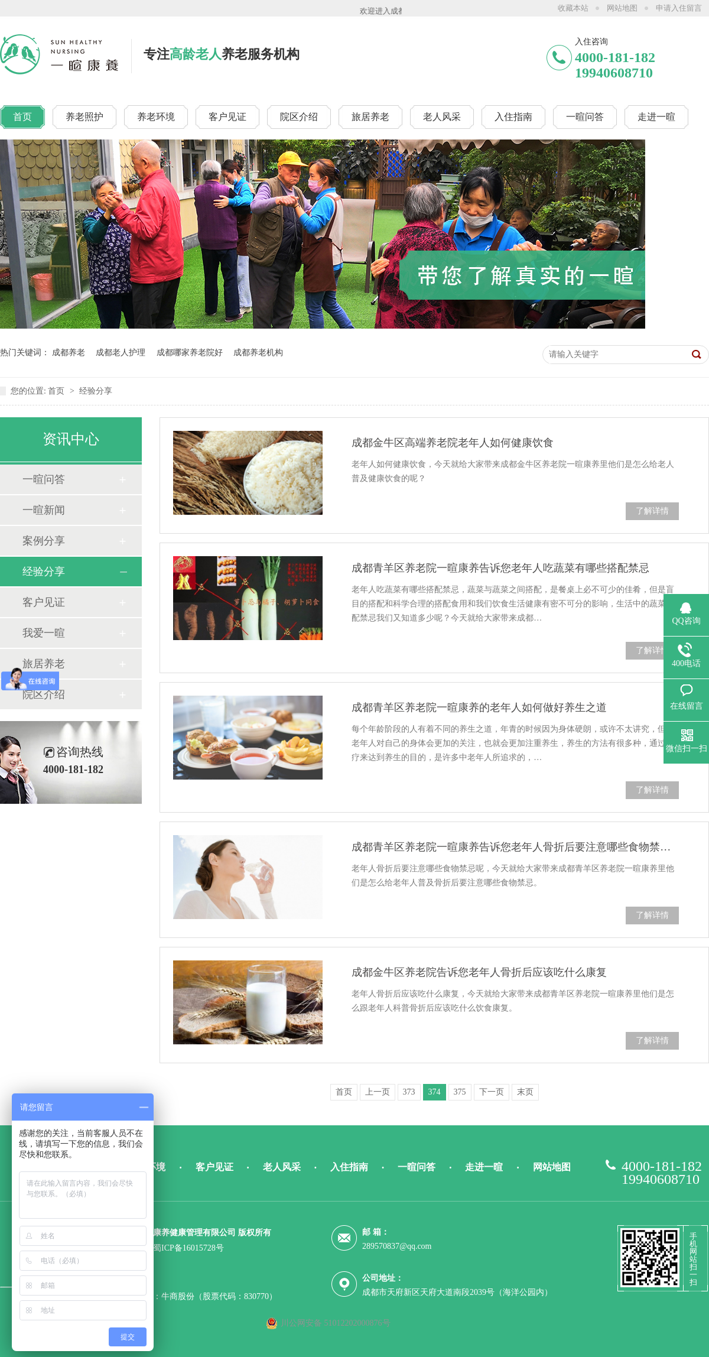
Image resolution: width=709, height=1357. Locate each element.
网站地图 (622, 8)
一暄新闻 (43, 510)
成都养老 (68, 352)
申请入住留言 (679, 8)
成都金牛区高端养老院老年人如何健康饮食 (453, 443)
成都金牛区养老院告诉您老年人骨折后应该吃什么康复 (479, 972)
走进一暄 (484, 1167)
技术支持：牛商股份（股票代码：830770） (198, 1296)
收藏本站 (573, 8)
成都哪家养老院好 (190, 352)
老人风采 (282, 1167)
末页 (525, 1091)
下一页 (491, 1091)
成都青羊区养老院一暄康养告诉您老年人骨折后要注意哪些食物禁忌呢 (515, 847)
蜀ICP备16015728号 (188, 1248)
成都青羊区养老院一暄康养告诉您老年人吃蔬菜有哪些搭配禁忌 (500, 568)
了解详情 (652, 511)
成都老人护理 (120, 352)
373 (409, 1091)
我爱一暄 (43, 633)
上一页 (377, 1091)
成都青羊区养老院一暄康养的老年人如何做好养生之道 (479, 707)
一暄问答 (43, 479)
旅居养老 (43, 664)
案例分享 (43, 541)
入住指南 (349, 1167)
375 (460, 1091)
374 (434, 1091)
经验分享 (95, 391)
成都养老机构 (258, 352)
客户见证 (43, 602)
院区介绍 (43, 694)
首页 (57, 391)
